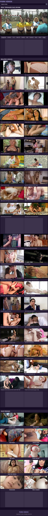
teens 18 (18, 37)
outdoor (23, 37)
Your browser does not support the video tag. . (24, 22)
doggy (44, 37)
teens (36, 37)
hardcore (31, 37)
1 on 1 (13, 37)
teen (27, 37)
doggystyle (4, 37)
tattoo (40, 37)
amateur (9, 37)
